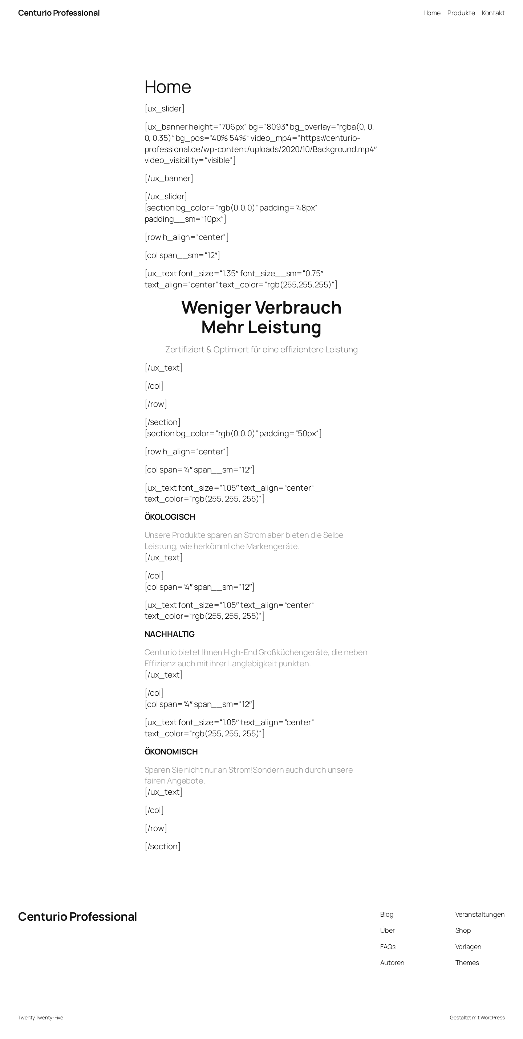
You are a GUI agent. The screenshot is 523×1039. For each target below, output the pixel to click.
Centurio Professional (59, 12)
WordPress (493, 1017)
